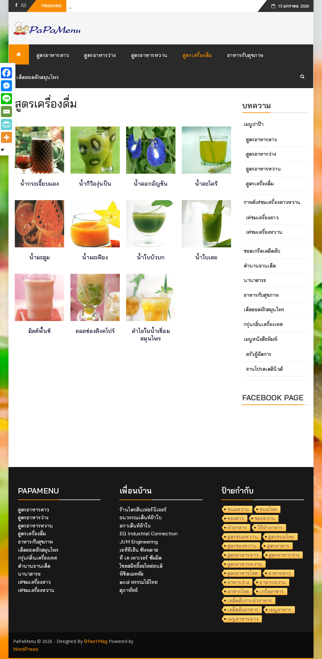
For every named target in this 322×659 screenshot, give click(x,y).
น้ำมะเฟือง (95, 257)
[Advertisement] (123, 412)
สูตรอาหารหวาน (149, 55)
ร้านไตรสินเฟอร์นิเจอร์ (142, 509)
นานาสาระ (255, 280)
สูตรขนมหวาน (242, 536)
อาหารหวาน (272, 582)
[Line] (6, 98)
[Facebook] (6, 72)
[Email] (6, 111)
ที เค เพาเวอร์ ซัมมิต (140, 558)
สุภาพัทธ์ (128, 590)
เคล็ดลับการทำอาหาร (249, 600)
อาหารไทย (238, 591)
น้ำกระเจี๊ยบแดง (39, 183)
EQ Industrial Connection (148, 533)
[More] (6, 137)
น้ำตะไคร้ (206, 183)
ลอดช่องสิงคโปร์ (95, 331)
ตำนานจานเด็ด (260, 265)
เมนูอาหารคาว (242, 619)
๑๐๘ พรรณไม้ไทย (138, 582)
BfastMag (96, 641)
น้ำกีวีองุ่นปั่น (95, 183)
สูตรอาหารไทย (242, 573)
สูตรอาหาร (278, 546)
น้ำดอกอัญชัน (151, 183)
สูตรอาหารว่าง (100, 55)
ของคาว (235, 518)
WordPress (25, 649)
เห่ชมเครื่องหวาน (264, 232)
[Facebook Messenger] (6, 85)
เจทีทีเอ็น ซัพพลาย (138, 550)
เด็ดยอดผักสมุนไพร (37, 77)
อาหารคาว (279, 573)
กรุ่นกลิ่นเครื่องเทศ (263, 324)
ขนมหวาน (238, 509)
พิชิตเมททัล (131, 574)
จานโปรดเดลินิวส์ (264, 369)
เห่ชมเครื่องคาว (262, 217)
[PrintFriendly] (6, 124)
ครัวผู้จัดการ (259, 354)
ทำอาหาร (237, 527)
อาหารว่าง (238, 582)
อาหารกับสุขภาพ (245, 55)
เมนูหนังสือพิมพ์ (261, 339)
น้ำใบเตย (206, 257)
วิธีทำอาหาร (270, 527)
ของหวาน (264, 518)
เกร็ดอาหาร (271, 591)
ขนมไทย (268, 509)
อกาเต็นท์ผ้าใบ (135, 525)
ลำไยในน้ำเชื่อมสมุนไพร (151, 334)
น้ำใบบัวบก (150, 257)
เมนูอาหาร (280, 609)
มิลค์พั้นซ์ (39, 331)
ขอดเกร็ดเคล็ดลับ (262, 251)
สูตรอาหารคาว (52, 55)
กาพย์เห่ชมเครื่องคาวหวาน (272, 202)
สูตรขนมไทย (281, 536)
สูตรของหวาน (242, 546)
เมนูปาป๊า (254, 124)
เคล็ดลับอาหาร (242, 609)
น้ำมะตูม (39, 257)
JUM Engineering (138, 541)
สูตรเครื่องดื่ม (197, 55)
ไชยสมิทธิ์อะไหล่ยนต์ (141, 566)
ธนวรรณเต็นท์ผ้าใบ (140, 517)
